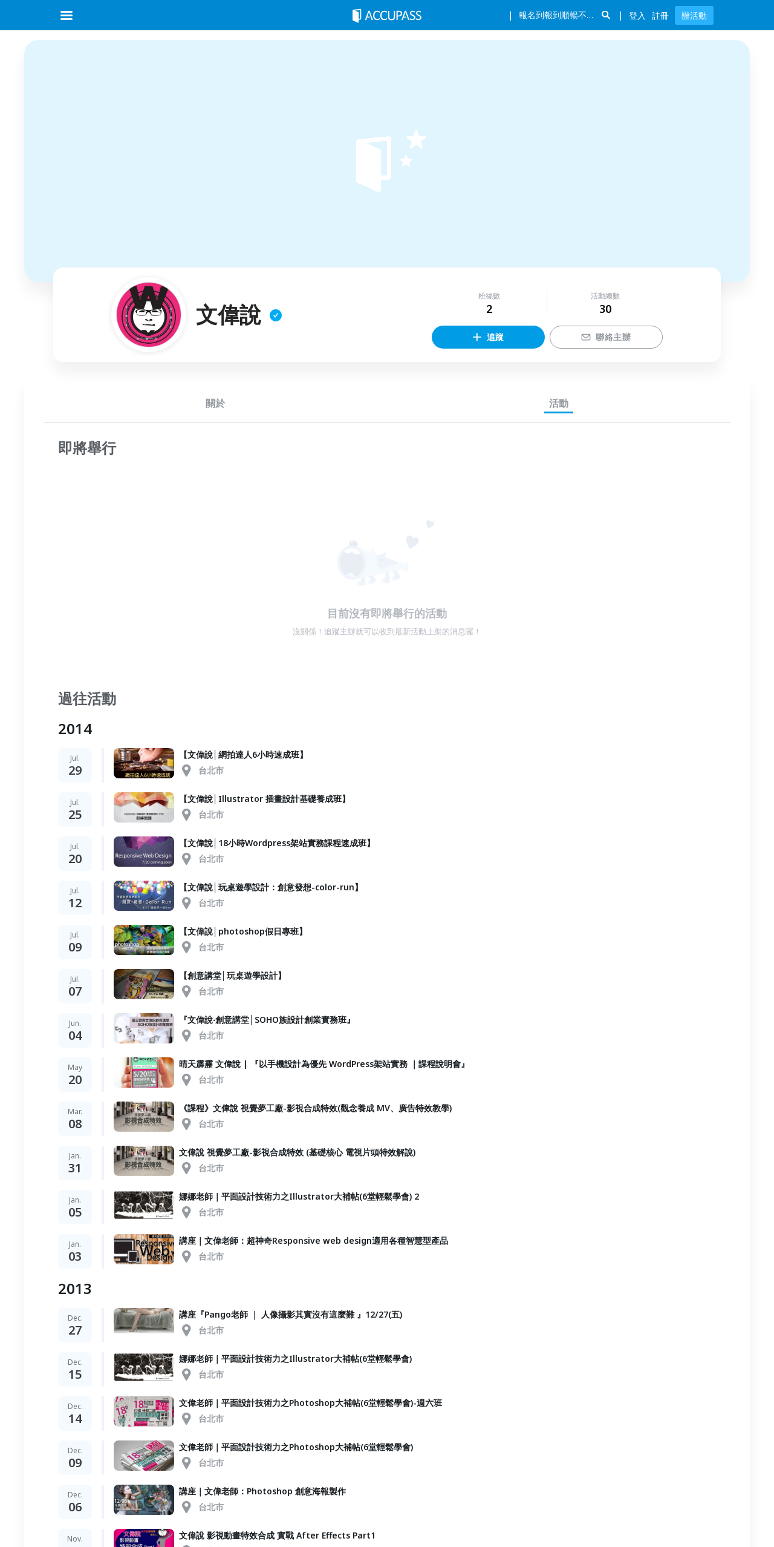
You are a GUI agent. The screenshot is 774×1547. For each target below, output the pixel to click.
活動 (558, 403)
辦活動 (694, 15)
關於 (215, 403)
